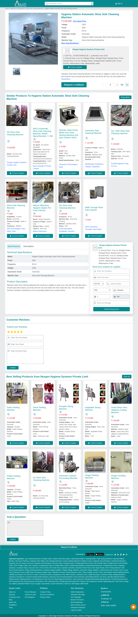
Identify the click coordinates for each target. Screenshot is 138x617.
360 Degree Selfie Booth (80, 583)
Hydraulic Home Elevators (102, 560)
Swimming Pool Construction (33, 581)
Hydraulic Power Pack (83, 567)
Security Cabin (57, 562)
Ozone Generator (57, 583)
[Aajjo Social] (115, 554)
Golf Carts (118, 581)
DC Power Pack (55, 567)
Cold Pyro (67, 583)
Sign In (119, 3)
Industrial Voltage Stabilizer (52, 569)
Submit (12, 367)
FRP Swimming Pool (16, 581)
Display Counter (86, 560)
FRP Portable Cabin (20, 565)
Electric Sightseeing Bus (106, 581)
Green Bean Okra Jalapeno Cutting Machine (119, 409)
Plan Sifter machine (68, 574)
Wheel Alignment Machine (63, 578)
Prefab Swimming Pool (119, 578)
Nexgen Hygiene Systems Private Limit (88, 49)
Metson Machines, (40, 231)
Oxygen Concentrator (42, 583)
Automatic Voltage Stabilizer (89, 569)
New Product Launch (78, 604)
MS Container (33, 565)
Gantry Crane (118, 569)
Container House (22, 567)
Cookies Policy (45, 591)
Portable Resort (112, 562)
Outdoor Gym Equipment (88, 581)
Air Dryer (103, 576)
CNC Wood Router (98, 567)
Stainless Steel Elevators (42, 562)
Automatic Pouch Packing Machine (61, 576)
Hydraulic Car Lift (14, 562)
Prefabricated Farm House (84, 562)
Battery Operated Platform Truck (23, 583)
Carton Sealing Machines (71, 560)
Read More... (66, 78)
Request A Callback (69, 546)
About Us (12, 591)
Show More (125, 97)
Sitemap (12, 594)
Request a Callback (74, 84)
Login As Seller (76, 609)
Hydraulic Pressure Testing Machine (65, 572)
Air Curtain (34, 574)
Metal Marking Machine (121, 572)
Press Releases (30, 591)
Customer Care (14, 596)
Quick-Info (12, 602)
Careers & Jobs (30, 594)
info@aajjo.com (106, 598)
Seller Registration (77, 591)
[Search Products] (46, 3)
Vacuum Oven (34, 567)
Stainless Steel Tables (37, 560)
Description (28, 245)
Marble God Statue (16, 574)
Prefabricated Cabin (46, 565)
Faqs (11, 607)
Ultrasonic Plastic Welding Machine (112, 574)
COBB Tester (29, 572)
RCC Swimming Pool (52, 581)
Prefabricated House (110, 565)
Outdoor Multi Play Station (61, 558)
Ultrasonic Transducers (16, 576)
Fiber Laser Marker (105, 572)
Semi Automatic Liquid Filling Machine (86, 576)
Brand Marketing (77, 602)
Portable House (69, 562)
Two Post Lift (49, 578)
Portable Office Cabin (61, 565)
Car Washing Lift (37, 578)
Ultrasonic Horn (82, 574)
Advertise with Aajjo (78, 594)
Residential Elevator (118, 560)
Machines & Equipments (18, 8)
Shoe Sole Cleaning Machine (34, 8)
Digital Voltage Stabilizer (71, 569)
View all (127, 376)
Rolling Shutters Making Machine (20, 578)
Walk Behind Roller (77, 558)
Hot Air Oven (44, 567)
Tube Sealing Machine (104, 558)
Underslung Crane (106, 569)
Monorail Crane (19, 572)
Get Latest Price (79, 20)
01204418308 (106, 591)
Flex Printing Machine (113, 567)
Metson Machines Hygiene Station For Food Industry (42, 207)
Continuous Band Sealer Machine (37, 576)
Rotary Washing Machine (33, 569)
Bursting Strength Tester (43, 572)
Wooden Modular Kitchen (116, 576)
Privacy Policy (45, 596)
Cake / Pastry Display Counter (88, 572)
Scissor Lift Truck (27, 562)
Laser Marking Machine (32, 558)
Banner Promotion (77, 599)
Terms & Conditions (47, 594)
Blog (10, 599)
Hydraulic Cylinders (68, 567)
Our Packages (76, 596)
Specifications (14, 245)
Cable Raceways (94, 574)
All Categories (30, 596)
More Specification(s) (70, 43)
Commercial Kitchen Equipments (50, 574)
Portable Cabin (46, 558)
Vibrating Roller (90, 558)
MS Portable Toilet (100, 562)
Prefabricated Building (76, 565)
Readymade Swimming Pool (69, 581)
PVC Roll (27, 574)
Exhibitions (13, 604)
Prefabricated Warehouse (93, 565)
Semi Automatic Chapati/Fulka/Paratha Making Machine (91, 578)
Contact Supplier (75, 66)
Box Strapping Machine (54, 560)
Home (7, 8)
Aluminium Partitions (22, 560)
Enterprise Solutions (78, 607)
